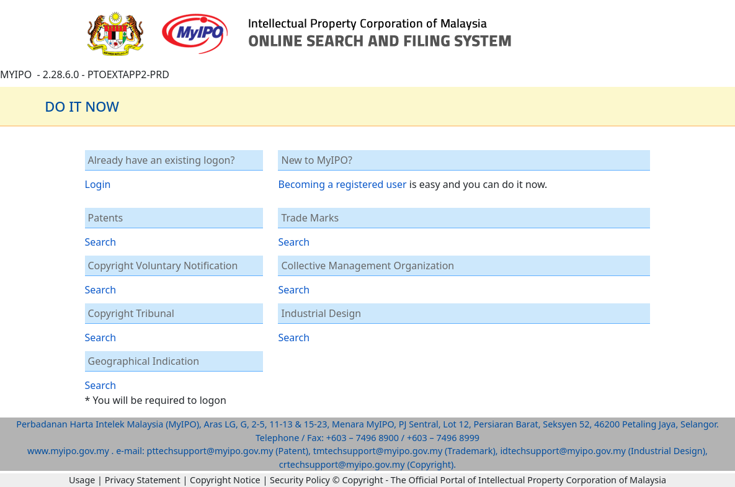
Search (101, 242)
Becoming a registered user (342, 184)
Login (98, 184)
